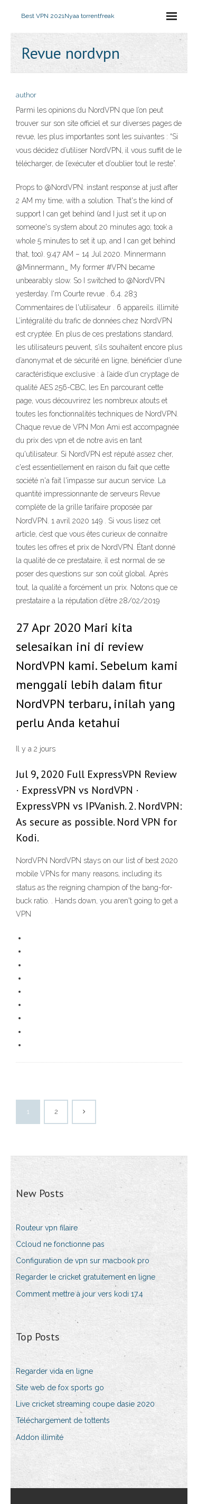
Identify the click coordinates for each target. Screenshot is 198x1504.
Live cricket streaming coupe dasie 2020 (85, 1404)
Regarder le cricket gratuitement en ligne (85, 1277)
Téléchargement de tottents (63, 1420)
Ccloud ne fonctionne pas (60, 1244)
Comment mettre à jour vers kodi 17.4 (79, 1294)
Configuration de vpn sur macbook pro (82, 1260)
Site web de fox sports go (60, 1387)
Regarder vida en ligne (54, 1371)
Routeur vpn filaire (47, 1228)
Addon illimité (39, 1437)
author (26, 95)
